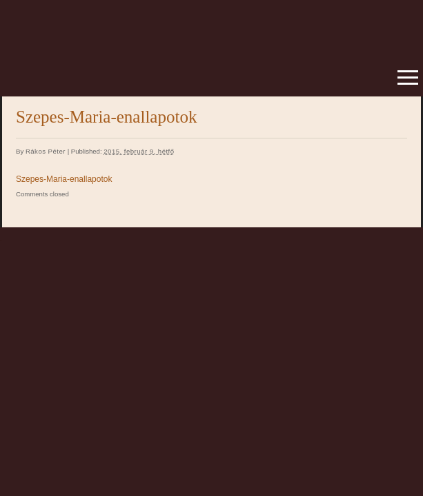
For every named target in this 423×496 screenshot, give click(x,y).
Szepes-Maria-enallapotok (64, 179)
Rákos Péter (46, 151)
